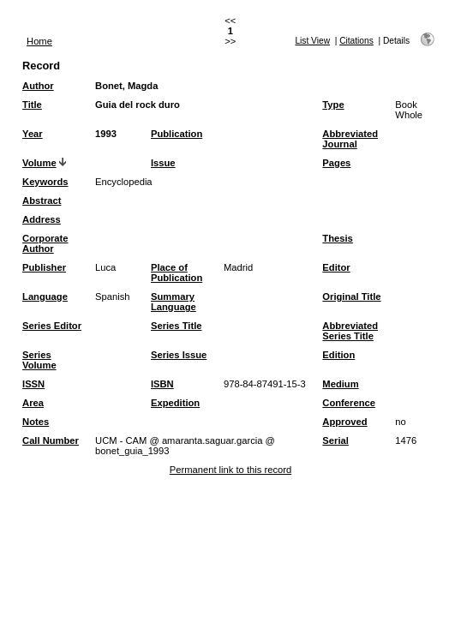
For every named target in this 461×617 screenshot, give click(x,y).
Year (32, 134)
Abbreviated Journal (350, 139)
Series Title (176, 325)
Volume (39, 163)
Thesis (337, 238)
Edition (338, 355)
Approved (344, 421)
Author (38, 86)
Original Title (351, 296)
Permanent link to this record (230, 469)
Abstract (41, 200)
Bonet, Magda (126, 86)
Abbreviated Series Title (350, 330)
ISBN (162, 384)
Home (39, 41)
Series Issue (179, 355)
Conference (348, 403)
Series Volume (39, 360)
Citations (356, 40)
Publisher (44, 267)
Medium (340, 384)
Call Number (50, 440)
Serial (335, 440)
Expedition (175, 403)
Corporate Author (45, 243)
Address (41, 219)
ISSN (33, 384)
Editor (336, 267)
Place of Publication (176, 272)
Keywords (45, 182)
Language (45, 296)
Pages (336, 163)
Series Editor (51, 325)
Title (32, 104)
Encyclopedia (124, 182)
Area (33, 403)
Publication (176, 134)
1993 (106, 134)
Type (333, 104)
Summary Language (173, 301)
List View (312, 40)
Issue (163, 163)
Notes (35, 421)
